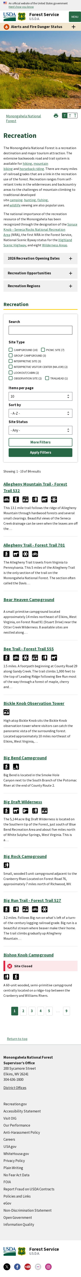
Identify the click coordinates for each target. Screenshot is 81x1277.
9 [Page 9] (66, 1010)
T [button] (65, 115)
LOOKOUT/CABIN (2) (26, 373)
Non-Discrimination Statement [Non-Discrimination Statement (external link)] (27, 1210)
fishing (42, 200)
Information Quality (18, 1224)
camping (16, 200)
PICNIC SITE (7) (55, 350)
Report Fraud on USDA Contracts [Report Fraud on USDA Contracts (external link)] (28, 1189)
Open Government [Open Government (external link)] (17, 1217)
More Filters (40, 442)
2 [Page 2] (23, 1010)
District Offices (14, 1087)
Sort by (15, 404)
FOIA (7, 1182)
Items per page (21, 388)
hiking (27, 163)
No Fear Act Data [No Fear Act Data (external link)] (16, 1175)
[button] (56, 115)
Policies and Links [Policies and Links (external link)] (17, 1196)
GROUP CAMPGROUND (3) (30, 356)
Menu (74, 17)
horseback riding (31, 168)
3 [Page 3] (32, 1010)
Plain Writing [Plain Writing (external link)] (13, 1167)
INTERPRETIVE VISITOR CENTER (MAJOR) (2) (41, 367)
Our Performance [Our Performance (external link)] (16, 1125)
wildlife (15, 205)
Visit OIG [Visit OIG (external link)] (9, 1118)
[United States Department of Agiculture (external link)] (10, 16)
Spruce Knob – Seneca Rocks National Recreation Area (40, 229)
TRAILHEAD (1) (59, 378)
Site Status (18, 421)
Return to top (17, 1038)
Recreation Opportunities (29, 273)
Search (14, 321)
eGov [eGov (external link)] (7, 1203)
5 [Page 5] (49, 1010)
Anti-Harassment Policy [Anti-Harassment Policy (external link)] (21, 1132)
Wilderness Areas (54, 245)
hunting (30, 200)
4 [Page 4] (40, 1010)
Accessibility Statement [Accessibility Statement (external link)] (22, 1111)
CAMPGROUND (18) (26, 350)
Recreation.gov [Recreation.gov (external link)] (15, 1104)
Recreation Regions (24, 285)
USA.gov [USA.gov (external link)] (9, 1146)
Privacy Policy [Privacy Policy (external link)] (14, 1160)
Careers (9, 1139)
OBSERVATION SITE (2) (28, 378)
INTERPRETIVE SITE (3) (27, 361)
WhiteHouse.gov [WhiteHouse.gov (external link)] (16, 1153)
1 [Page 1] (15, 1010)
